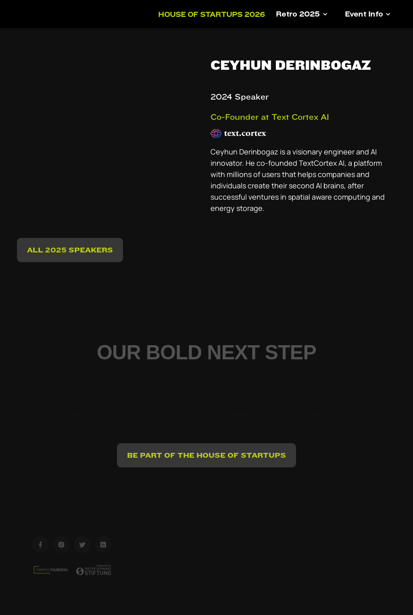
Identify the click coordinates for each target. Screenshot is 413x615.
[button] (302, 14)
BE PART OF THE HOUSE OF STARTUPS (206, 455)
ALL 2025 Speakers (70, 250)
